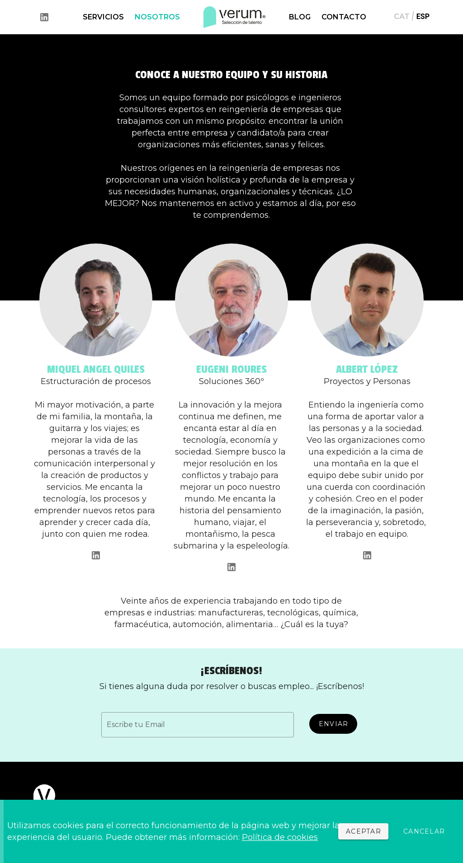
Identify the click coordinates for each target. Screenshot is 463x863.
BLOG (300, 17)
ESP (423, 16)
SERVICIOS (103, 17)
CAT (402, 16)
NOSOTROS (157, 17)
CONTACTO (343, 17)
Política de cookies (280, 837)
